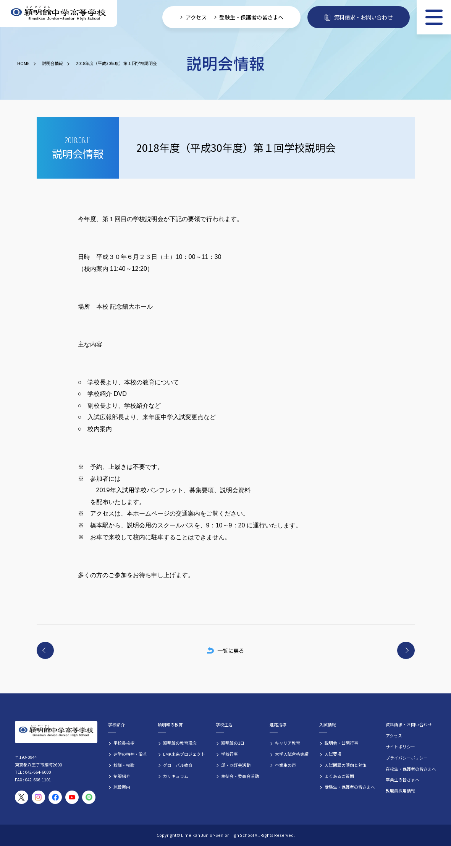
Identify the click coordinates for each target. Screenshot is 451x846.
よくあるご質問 (339, 776)
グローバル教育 (177, 765)
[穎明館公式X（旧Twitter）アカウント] (21, 797)
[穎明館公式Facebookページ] (55, 797)
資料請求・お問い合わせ (409, 724)
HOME (23, 63)
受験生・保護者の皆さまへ (350, 787)
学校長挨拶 (123, 743)
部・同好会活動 (236, 765)
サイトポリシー (400, 747)
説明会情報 (52, 63)
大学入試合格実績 (292, 754)
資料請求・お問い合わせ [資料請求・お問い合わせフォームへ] (359, 17)
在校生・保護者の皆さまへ (411, 769)
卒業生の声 (285, 765)
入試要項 (333, 754)
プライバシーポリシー (407, 758)
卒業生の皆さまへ (402, 779)
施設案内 (121, 787)
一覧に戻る (225, 650)
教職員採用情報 (400, 790)
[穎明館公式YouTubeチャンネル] (72, 797)
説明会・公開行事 (341, 743)
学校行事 (229, 754)
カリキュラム (175, 776)
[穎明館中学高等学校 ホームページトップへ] (58, 13)
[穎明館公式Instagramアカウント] (38, 797)
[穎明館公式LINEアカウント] (88, 797)
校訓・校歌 (123, 765)
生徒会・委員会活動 (240, 776)
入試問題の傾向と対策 (346, 765)
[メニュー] (434, 17)
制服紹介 (121, 776)
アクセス (394, 735)
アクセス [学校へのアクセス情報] (196, 17)
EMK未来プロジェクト (184, 754)
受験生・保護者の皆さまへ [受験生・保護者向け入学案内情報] (251, 17)
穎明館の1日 (232, 743)
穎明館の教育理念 (180, 743)
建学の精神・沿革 (130, 754)
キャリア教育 (287, 743)
